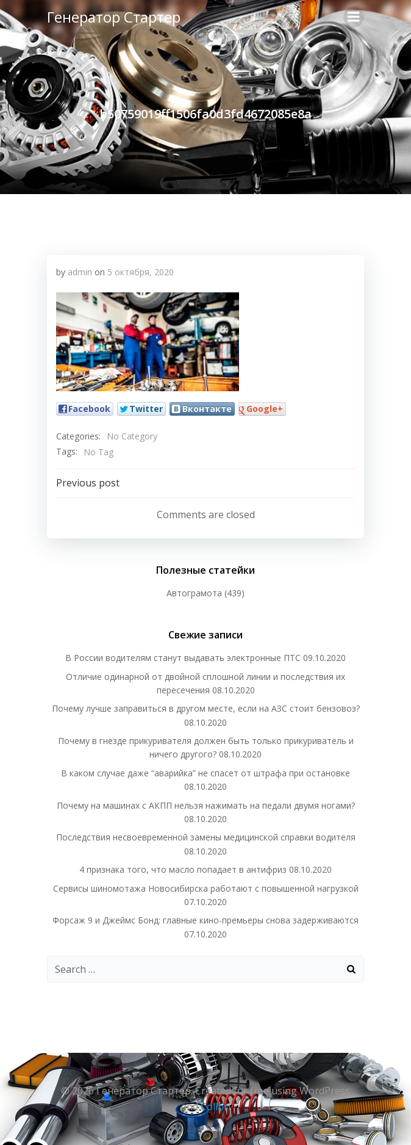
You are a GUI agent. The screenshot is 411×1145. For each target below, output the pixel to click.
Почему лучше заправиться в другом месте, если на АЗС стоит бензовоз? (206, 708)
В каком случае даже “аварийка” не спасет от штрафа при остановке (205, 773)
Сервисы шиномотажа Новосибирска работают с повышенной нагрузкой (206, 888)
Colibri (216, 1106)
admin (80, 272)
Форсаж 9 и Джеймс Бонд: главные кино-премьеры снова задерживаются (205, 920)
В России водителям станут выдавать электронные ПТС (183, 657)
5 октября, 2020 (140, 272)
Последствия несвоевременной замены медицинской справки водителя (206, 837)
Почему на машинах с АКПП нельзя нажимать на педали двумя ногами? (206, 805)
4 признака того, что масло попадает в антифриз (183, 869)
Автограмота (194, 593)
